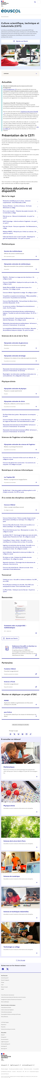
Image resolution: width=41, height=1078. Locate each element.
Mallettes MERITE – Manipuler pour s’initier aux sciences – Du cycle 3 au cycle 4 (19, 232)
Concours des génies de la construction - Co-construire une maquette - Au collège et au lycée (19, 463)
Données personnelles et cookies (16, 1069)
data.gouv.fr (4, 1065)
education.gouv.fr (4, 978)
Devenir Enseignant (5, 980)
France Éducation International (7, 995)
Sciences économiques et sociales (8, 1029)
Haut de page (21, 960)
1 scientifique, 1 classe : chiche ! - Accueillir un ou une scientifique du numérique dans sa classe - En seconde (18, 541)
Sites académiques (5, 1001)
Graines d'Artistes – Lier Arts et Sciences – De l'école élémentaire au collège (17, 206)
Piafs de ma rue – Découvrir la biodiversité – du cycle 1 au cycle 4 (18, 217)
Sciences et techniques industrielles (16, 912)
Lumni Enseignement (9, 89)
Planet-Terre (3, 1024)
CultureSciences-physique (6, 1012)
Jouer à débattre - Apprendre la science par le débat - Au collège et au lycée (18, 553)
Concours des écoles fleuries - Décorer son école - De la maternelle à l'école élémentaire (18, 568)
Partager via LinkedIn (22, 734)
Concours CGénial (9, 505)
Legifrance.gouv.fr (5, 1041)
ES (28, 1071)
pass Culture (8, 712)
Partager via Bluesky (18, 734)
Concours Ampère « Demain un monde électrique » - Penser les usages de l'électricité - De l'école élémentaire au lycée (19, 420)
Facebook (3, 969)
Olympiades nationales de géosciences (16, 343)
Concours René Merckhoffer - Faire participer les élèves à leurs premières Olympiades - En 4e (20, 302)
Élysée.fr (3, 1035)
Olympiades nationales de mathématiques (17, 264)
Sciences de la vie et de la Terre (15, 841)
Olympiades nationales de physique (15, 389)
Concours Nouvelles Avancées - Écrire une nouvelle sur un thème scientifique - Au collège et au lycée (19, 525)
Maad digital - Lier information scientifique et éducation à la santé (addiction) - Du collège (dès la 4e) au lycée (19, 375)
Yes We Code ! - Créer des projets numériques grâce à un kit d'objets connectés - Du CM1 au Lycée (19, 491)
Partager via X (14, 734)
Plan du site (19, 1071)
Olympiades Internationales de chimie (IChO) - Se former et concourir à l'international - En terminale (19, 425)
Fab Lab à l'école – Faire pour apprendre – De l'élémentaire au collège (20, 227)
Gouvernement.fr (4, 1039)
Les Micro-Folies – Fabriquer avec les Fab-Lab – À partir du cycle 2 (19, 590)
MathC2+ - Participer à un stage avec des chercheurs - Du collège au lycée (18, 278)
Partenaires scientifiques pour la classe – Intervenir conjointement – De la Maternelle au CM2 (17, 201)
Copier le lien (30, 734)
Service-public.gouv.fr (5, 1044)
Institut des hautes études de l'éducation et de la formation (13, 997)
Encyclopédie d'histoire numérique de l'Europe (11, 1014)
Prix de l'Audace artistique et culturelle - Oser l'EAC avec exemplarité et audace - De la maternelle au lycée (18, 585)
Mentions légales (4, 1069)
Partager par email (26, 734)
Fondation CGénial (10, 669)
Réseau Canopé (4, 987)
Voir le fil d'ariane (4, 16)
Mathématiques (9, 767)
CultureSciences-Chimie (6, 1007)
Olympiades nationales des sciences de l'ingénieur (19, 444)
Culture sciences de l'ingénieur (7, 1009)
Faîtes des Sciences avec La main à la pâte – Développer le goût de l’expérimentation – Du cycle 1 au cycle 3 (19, 237)
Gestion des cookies (28, 1069)
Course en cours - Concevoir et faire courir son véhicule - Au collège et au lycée (19, 458)
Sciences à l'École (9, 682)
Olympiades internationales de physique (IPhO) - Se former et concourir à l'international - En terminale (20, 430)
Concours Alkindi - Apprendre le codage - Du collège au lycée (20, 292)
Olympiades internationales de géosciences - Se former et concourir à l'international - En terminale (18, 369)
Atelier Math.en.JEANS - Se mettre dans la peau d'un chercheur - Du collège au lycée (17, 288)
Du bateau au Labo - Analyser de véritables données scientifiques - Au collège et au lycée (17, 558)
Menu (39, 2)
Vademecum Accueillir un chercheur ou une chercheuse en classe (24, 647)
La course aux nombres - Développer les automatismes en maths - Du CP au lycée (19, 307)
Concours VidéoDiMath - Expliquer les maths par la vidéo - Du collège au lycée (20, 283)
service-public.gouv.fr (27, 1065)
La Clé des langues (5, 1022)
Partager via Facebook (10, 734)
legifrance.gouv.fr (14, 1065)
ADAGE (6, 700)
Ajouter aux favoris (22, 41)
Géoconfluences (4, 1016)
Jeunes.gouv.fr (4, 1046)
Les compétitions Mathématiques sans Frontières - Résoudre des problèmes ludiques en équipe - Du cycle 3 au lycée (19, 329)
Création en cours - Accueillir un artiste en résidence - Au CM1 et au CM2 (20, 580)
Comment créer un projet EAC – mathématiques (15, 627)
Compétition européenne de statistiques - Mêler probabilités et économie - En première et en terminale (19, 297)
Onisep (2, 982)
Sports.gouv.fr (4, 1048)
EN (26, 1071)
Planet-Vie (3, 1027)
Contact (14, 1071)
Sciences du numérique (12, 876)
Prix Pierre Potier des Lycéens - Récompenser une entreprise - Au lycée (19, 415)
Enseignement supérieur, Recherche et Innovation (11, 999)
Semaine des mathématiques (13, 251)
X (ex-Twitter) (7, 969)
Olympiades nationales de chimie (14, 401)
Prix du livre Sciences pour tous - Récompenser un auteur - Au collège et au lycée (20, 531)
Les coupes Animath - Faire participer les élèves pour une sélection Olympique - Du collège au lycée (18, 319)
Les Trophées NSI (9, 477)
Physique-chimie (9, 806)
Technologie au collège (12, 947)
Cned (2, 984)
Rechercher (35, 2)
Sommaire (6, 73)
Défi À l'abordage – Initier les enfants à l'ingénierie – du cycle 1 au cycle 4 (20, 222)
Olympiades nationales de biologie (15, 356)
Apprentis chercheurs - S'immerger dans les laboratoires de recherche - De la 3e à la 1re (19, 563)
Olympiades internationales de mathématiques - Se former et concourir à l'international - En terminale (20, 324)
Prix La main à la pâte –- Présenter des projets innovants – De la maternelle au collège (19, 212)
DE (23, 1071)
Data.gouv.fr (3, 1037)
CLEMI (2, 989)
